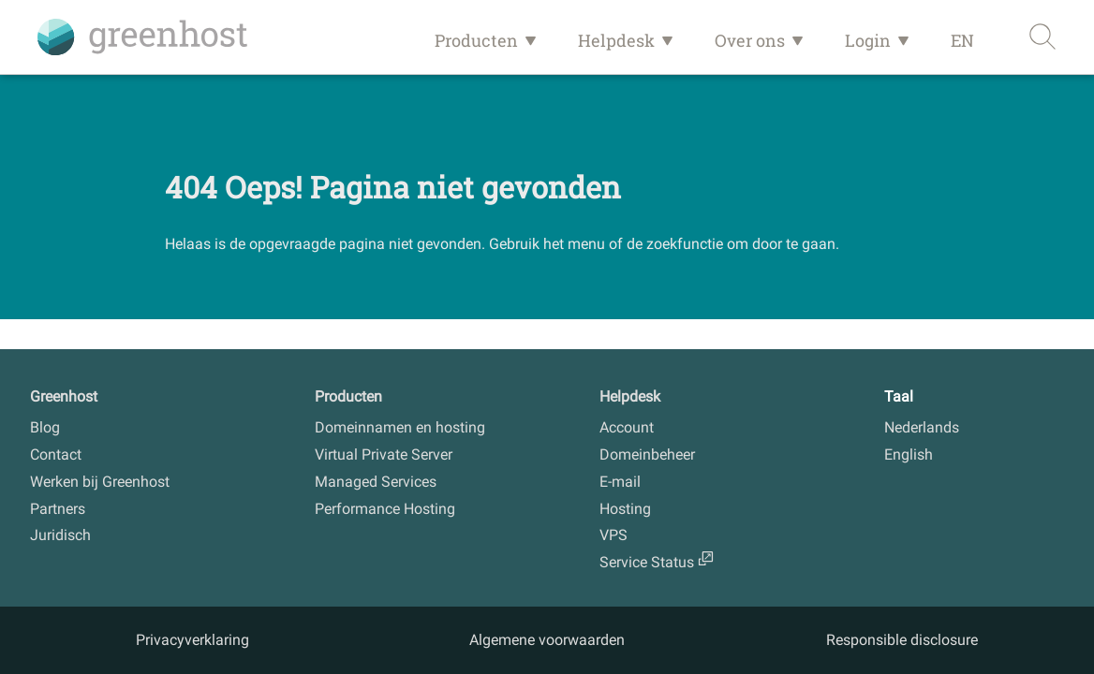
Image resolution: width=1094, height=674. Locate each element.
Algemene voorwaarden (547, 640)
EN (962, 40)
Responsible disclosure (902, 640)
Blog (45, 427)
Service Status (646, 562)
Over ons (750, 40)
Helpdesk (616, 40)
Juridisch (60, 535)
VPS (613, 535)
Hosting (625, 509)
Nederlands (921, 427)
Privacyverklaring (192, 640)
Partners (57, 509)
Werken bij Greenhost (100, 482)
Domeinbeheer (647, 454)
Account (626, 427)
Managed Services (375, 482)
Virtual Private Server (383, 454)
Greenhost (63, 396)
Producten (476, 40)
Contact (55, 454)
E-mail (620, 482)
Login (868, 40)
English (908, 454)
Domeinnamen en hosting (400, 427)
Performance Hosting (385, 509)
